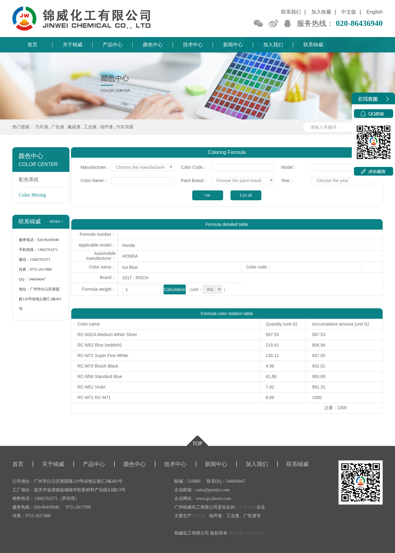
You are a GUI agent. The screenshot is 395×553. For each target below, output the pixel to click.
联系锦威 (313, 44)
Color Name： (94, 180)
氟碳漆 (74, 127)
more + (56, 221)
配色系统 (29, 179)
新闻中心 (233, 44)
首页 (32, 44)
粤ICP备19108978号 (246, 533)
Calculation (174, 289)
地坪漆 (106, 127)
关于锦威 (72, 44)
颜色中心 (153, 44)
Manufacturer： (95, 167)
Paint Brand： (194, 180)
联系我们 (291, 12)
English (375, 12)
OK (207, 195)
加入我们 (273, 44)
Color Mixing (32, 195)
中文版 (348, 12)
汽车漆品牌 (245, 507)
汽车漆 (41, 127)
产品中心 (113, 44)
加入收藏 (321, 12)
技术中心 (193, 44)
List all (246, 195)
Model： (289, 167)
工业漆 (90, 127)
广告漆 (57, 127)
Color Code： (194, 167)
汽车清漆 (124, 127)
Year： (287, 180)
